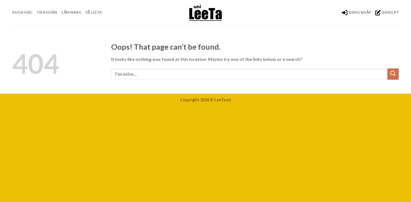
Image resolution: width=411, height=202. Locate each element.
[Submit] (393, 73)
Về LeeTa (93, 12)
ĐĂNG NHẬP (356, 12)
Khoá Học (22, 12)
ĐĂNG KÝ (387, 12)
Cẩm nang (71, 12)
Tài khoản (46, 12)
